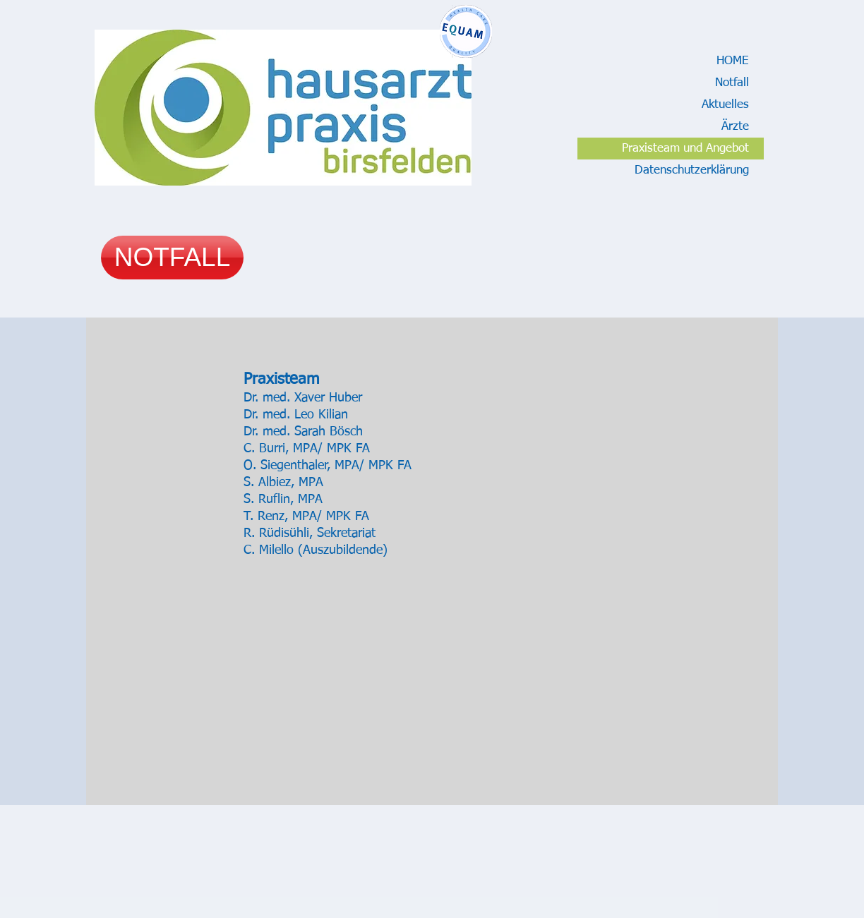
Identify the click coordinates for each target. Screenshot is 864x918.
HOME (732, 61)
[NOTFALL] (172, 257)
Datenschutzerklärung (692, 170)
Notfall (732, 83)
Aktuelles (725, 105)
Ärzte (735, 127)
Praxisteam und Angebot (685, 149)
